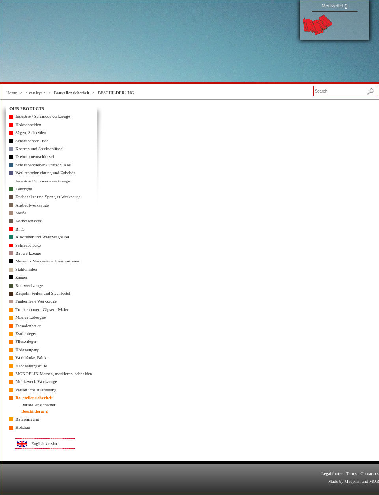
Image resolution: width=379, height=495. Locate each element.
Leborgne (23, 188)
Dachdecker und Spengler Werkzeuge (47, 196)
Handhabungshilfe (31, 365)
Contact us (369, 473)
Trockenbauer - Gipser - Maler (42, 309)
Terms (351, 473)
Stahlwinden (26, 269)
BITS (20, 229)
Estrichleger (25, 333)
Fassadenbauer (28, 325)
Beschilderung (34, 411)
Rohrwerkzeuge (29, 285)
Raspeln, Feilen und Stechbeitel (42, 293)
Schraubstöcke (28, 245)
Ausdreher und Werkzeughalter (42, 236)
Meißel (21, 212)
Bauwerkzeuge (28, 253)
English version (44, 443)
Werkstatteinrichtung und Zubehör (45, 172)
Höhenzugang (27, 349)
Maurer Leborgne (30, 317)
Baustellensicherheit (71, 92)
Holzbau (22, 427)
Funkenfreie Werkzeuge (36, 301)
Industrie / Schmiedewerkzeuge (42, 116)
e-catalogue (36, 92)
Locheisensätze (28, 220)
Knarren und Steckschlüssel (39, 148)
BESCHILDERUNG (116, 92)
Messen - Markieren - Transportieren (47, 261)
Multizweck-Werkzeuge (36, 381)
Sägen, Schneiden (30, 132)
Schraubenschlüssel (32, 140)
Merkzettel (334, 6)
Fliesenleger (26, 341)
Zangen (21, 277)
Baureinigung (27, 419)
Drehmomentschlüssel (34, 156)
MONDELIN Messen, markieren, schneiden (53, 373)
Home (11, 92)
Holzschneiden (28, 124)
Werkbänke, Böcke (31, 357)
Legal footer (332, 473)
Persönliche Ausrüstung (35, 389)
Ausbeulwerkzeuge (32, 205)
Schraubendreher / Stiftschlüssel (43, 164)
